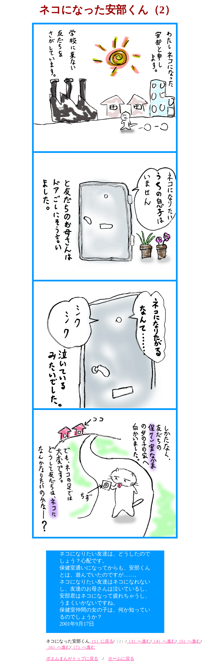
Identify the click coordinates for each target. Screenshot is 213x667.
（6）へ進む (58, 647)
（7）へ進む (83, 647)
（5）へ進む (189, 641)
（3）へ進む (139, 641)
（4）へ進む (164, 641)
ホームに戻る (121, 658)
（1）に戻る (101, 641)
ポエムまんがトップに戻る (72, 658)
